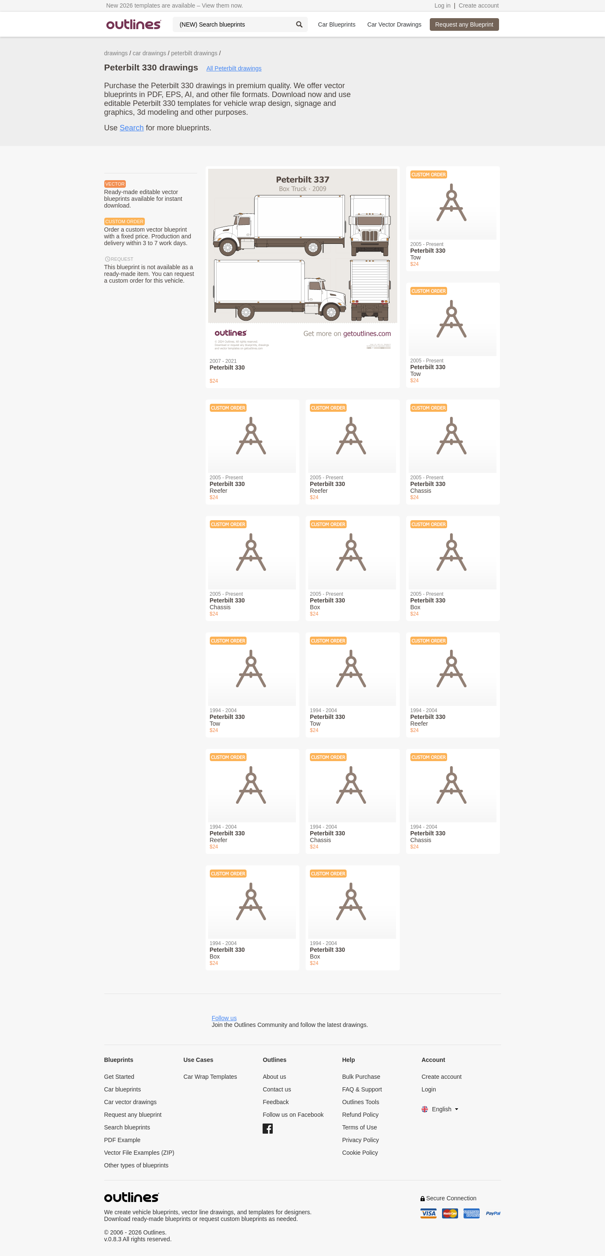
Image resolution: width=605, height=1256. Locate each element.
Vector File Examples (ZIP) (139, 1152)
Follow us (224, 1018)
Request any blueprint (133, 1114)
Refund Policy (360, 1114)
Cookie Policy (360, 1152)
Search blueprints (127, 1127)
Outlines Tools (360, 1102)
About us (274, 1076)
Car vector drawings (130, 1102)
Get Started (119, 1076)
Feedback (275, 1102)
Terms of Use (359, 1127)
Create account (479, 5)
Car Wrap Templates (210, 1076)
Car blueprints (122, 1089)
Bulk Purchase (361, 1076)
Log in (442, 5)
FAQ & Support (362, 1089)
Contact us (277, 1089)
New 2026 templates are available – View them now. (174, 5)
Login (428, 1089)
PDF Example (122, 1140)
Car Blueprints (336, 24)
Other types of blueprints (136, 1165)
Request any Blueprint (464, 24)
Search (132, 128)
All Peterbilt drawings (234, 68)
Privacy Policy (360, 1140)
